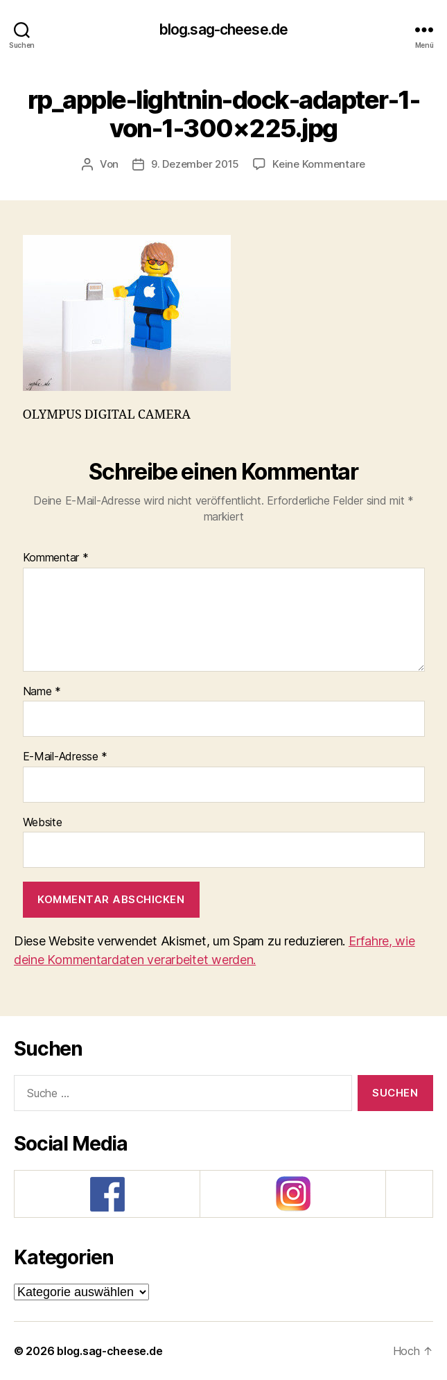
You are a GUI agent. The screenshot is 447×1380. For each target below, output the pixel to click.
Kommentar (56, 558)
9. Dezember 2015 (195, 164)
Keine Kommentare (318, 164)
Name (42, 691)
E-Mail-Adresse (65, 757)
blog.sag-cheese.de (223, 29)
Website (42, 822)
